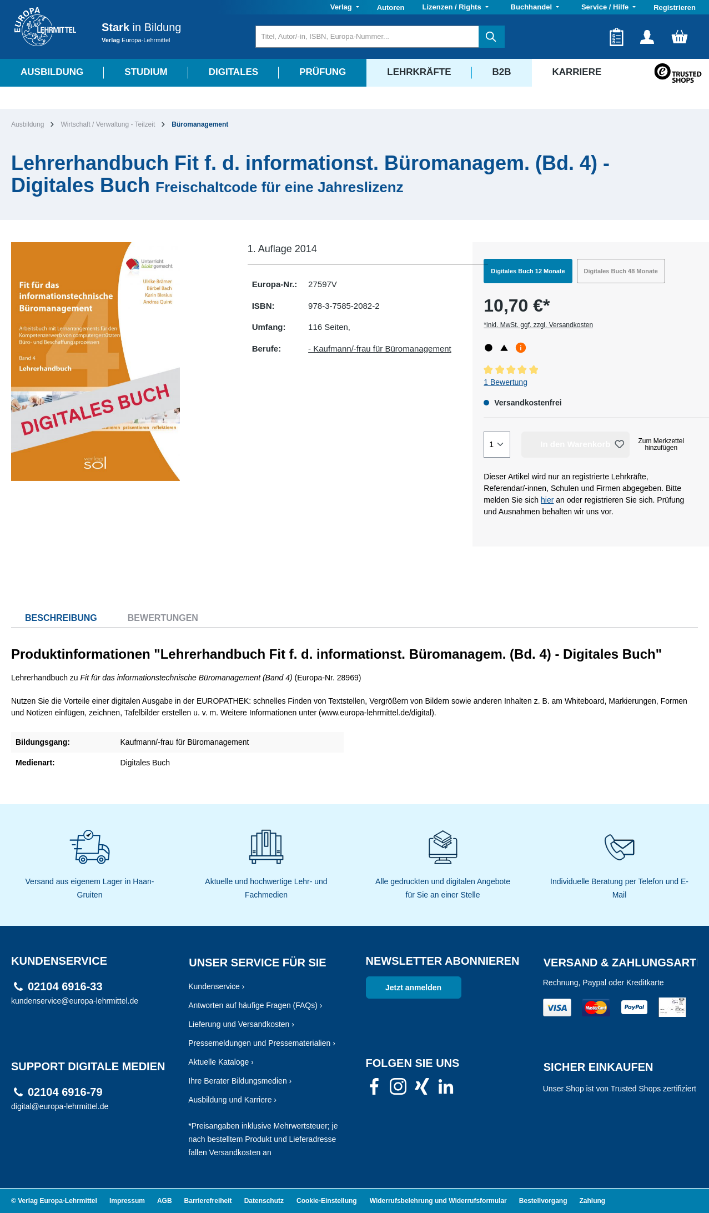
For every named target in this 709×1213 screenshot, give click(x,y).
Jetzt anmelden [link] (413, 987)
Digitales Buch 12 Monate (528, 271)
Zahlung (593, 1201)
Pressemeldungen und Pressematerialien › (261, 1043)
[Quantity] (497, 445)
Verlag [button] (342, 7)
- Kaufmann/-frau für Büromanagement (379, 348)
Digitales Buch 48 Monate (621, 271)
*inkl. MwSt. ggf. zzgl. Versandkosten (538, 325)
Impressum (127, 1201)
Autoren (391, 7)
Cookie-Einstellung (326, 1201)
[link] (374, 1089)
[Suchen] (492, 37)
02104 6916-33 (65, 987)
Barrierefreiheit (208, 1201)
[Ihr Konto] (647, 37)
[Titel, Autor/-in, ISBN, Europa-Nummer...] (367, 37)
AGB (164, 1201)
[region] (118, 361)
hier (547, 499)
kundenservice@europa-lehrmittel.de (74, 1000)
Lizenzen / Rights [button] (452, 7)
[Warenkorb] (679, 37)
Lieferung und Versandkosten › (241, 1024)
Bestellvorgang (543, 1201)
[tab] (54, 618)
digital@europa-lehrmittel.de (59, 1106)
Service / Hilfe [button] (606, 7)
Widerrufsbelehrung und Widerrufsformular (438, 1201)
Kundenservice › (216, 986)
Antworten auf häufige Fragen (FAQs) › (255, 1005)
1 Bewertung (505, 382)
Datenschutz (264, 1201)
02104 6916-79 (65, 1092)
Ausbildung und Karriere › (232, 1099)
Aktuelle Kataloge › (221, 1061)
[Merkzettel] (616, 37)
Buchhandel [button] (532, 7)
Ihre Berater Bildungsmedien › (239, 1080)
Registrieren (674, 7)
